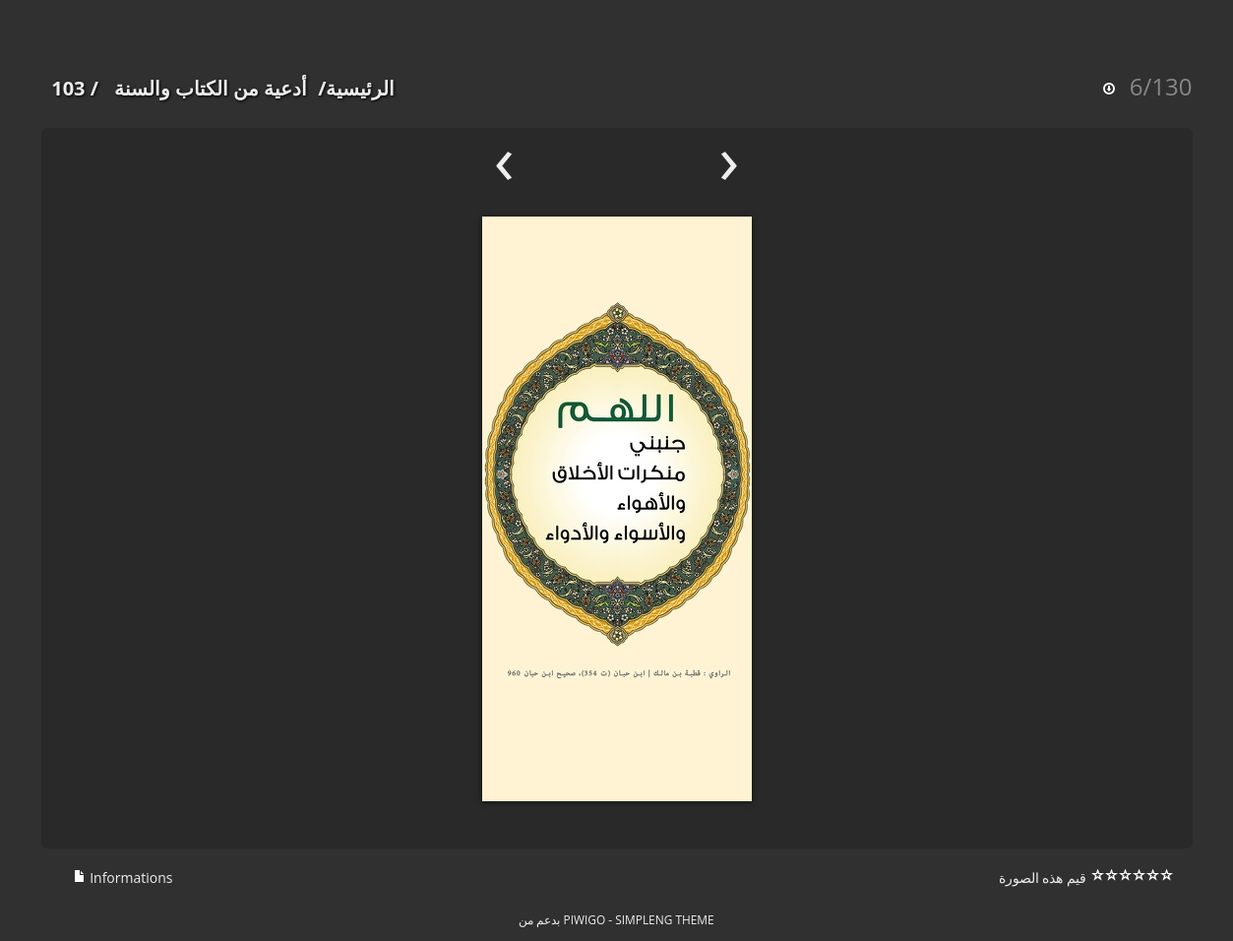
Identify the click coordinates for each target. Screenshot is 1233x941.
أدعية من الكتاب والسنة (211, 88)
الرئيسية (360, 88)
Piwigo (585, 919)
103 (68, 88)
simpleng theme (664, 919)
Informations (123, 877)
